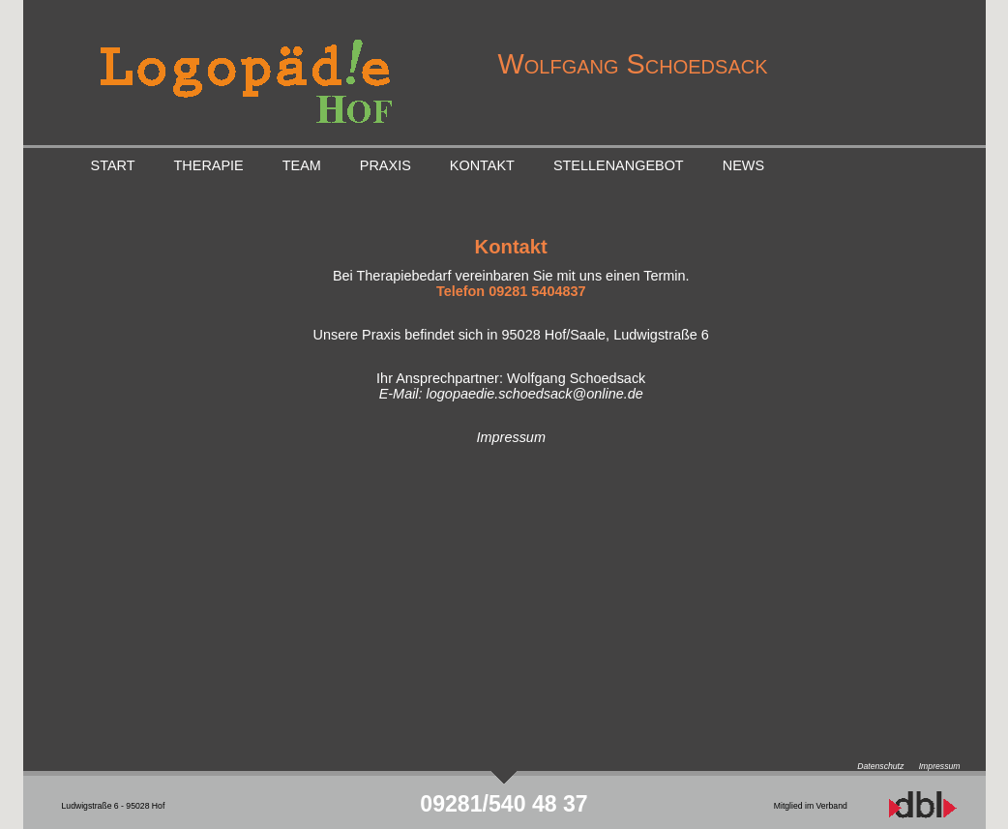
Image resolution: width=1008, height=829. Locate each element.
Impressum (511, 437)
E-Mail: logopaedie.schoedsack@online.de (511, 393)
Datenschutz (880, 766)
